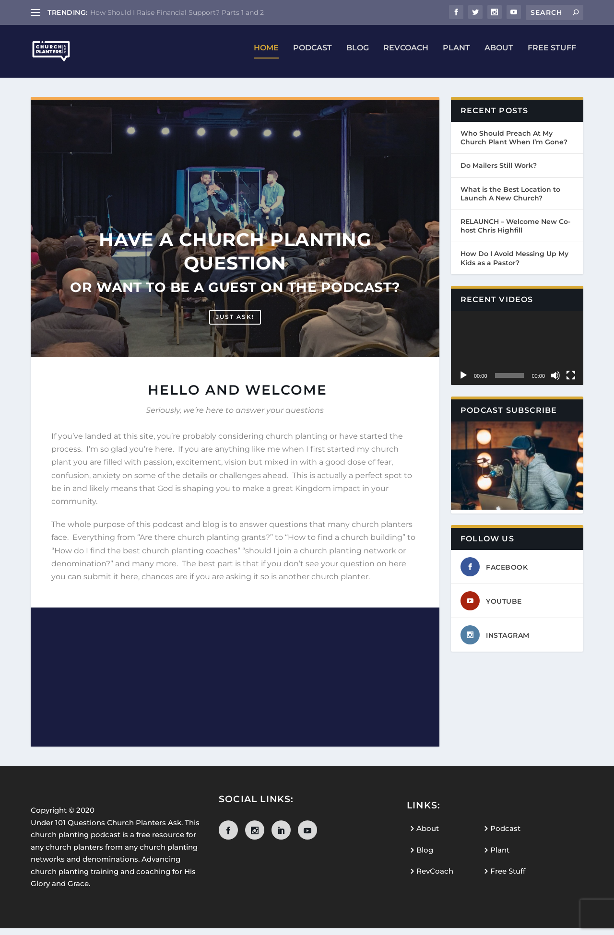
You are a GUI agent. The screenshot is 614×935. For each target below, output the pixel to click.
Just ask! (235, 323)
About (498, 55)
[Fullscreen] (571, 382)
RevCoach (405, 55)
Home (266, 55)
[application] (517, 354)
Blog (357, 55)
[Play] (463, 382)
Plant (456, 55)
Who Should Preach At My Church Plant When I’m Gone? (513, 144)
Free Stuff (552, 55)
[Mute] (555, 382)
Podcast (312, 55)
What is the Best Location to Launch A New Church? (510, 200)
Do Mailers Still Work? (498, 172)
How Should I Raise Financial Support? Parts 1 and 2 (177, 12)
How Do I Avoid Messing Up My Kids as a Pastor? (514, 264)
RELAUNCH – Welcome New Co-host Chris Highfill (515, 232)
